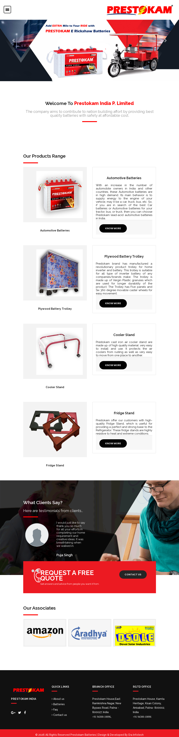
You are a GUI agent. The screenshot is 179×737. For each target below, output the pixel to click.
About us (58, 695)
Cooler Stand (55, 385)
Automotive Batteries (55, 230)
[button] (13, 40)
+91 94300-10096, (102, 713)
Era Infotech (136, 731)
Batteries (58, 700)
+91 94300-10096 (142, 713)
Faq (55, 706)
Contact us (132, 571)
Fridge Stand (55, 463)
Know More (113, 228)
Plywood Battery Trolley (55, 308)
